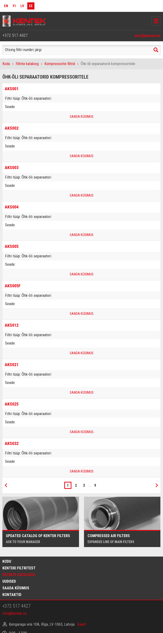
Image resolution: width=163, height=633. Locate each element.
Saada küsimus (15, 588)
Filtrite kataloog (27, 63)
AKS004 (12, 206)
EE (31, 6)
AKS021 (12, 364)
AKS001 (12, 88)
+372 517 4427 (15, 35)
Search (156, 49)
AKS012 (12, 325)
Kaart (81, 624)
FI (14, 6)
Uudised (9, 581)
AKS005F (13, 285)
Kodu (6, 63)
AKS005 (12, 246)
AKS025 (12, 404)
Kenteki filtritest (19, 568)
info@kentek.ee (148, 35)
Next (157, 485)
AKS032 (12, 443)
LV (22, 6)
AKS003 (12, 167)
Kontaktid (11, 594)
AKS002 (12, 128)
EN (6, 6)
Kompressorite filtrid (59, 63)
